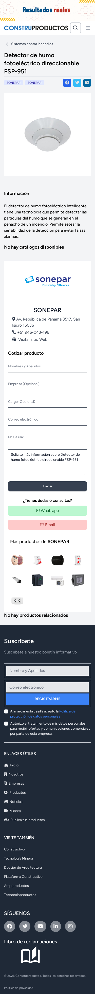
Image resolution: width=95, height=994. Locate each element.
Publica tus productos (24, 820)
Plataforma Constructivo (23, 876)
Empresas (14, 783)
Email (47, 524)
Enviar (47, 486)
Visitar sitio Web (29, 339)
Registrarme (47, 699)
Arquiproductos (16, 886)
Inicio (11, 765)
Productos (15, 792)
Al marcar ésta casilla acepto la (42, 714)
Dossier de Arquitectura (23, 867)
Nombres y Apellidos (24, 366)
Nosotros (14, 774)
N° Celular (16, 437)
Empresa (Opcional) (24, 384)
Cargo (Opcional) (21, 402)
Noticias (13, 802)
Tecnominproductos (20, 895)
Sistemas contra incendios (32, 44)
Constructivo (14, 849)
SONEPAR (35, 83)
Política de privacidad (18, 988)
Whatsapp (47, 510)
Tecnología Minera (18, 858)
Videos (12, 811)
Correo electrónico (23, 419)
